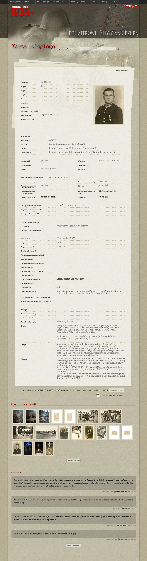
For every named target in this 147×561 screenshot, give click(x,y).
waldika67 (64, 390)
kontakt (113, 2)
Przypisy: (24, 359)
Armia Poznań (48, 197)
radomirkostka (121, 491)
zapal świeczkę (122, 70)
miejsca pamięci (59, 2)
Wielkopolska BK (107, 191)
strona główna (15, 2)
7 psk (101, 197)
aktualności (29, 2)
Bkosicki (124, 539)
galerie (93, 2)
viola (125, 508)
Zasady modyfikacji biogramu (113, 395)
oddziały (74, 2)
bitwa (84, 2)
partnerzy (103, 2)
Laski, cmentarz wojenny (70, 279)
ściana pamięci (43, 2)
